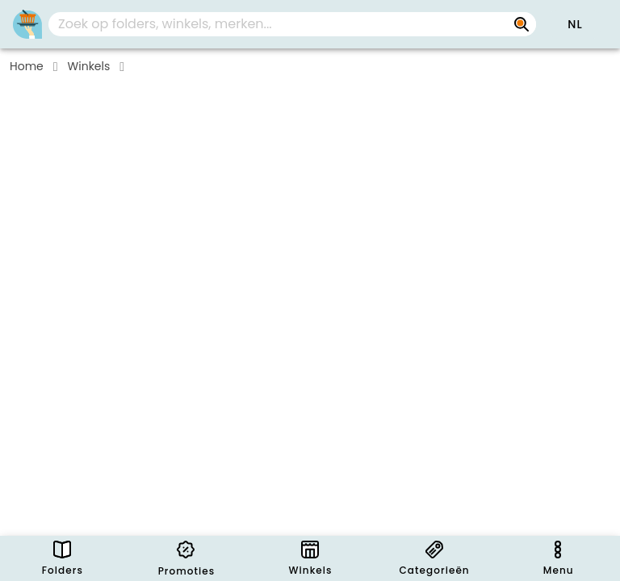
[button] (575, 24)
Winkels (89, 66)
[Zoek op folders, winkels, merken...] (521, 24)
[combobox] (292, 24)
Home (27, 66)
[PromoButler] (27, 24)
